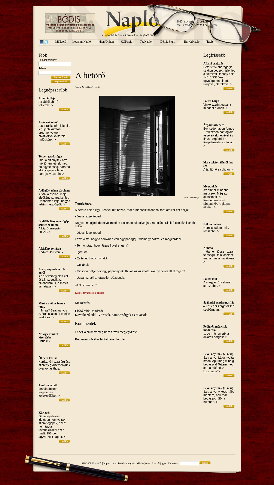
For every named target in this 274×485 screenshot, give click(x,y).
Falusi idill (210, 278)
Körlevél (44, 412)
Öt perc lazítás (48, 358)
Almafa (208, 248)
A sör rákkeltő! (48, 122)
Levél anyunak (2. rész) (218, 354)
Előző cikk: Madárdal (90, 311)
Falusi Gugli (211, 101)
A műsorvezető (48, 385)
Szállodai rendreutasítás (218, 302)
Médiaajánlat (143, 463)
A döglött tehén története (54, 190)
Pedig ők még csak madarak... (215, 328)
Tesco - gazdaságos (51, 156)
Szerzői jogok (159, 463)
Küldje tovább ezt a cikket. (89, 292)
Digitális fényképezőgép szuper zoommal (54, 223)
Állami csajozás (213, 63)
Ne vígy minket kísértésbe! (48, 335)
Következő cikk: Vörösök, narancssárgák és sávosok (111, 315)
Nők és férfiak (212, 224)
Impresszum (109, 463)
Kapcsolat (173, 463)
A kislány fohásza (50, 248)
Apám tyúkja (47, 98)
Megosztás (82, 303)
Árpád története (213, 125)
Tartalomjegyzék (126, 463)
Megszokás (210, 186)
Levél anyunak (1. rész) (218, 388)
